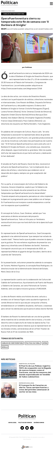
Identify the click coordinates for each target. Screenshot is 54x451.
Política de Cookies (25, 422)
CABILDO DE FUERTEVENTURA (12, 343)
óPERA (45, 343)
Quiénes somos (39, 422)
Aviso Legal (12, 422)
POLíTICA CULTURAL (32, 343)
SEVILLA (5, 347)
